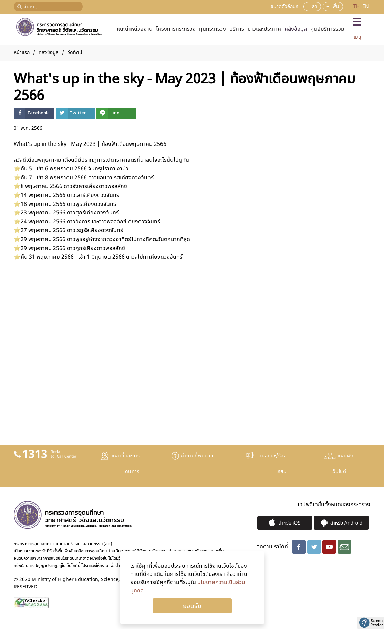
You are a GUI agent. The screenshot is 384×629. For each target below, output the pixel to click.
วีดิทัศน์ (75, 52)
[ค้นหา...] (48, 6)
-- (308, 6)
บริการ (236, 29)
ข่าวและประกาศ (264, 29)
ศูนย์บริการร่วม (327, 29)
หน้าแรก (22, 52)
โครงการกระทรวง (176, 29)
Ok (192, 605)
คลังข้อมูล (295, 29)
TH (357, 6)
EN (365, 6)
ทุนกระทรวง (212, 29)
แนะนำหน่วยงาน (135, 29)
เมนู (357, 37)
